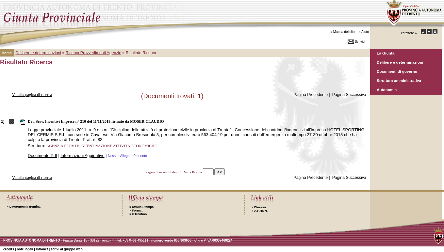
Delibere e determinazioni (400, 62)
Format (135, 210)
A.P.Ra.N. (260, 211)
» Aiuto (364, 32)
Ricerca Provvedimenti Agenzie (93, 53)
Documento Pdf (42, 155)
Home (7, 53)
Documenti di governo (397, 71)
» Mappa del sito (342, 32)
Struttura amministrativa (399, 80)
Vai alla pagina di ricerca (32, 94)
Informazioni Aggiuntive (82, 155)
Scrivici (360, 41)
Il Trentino (138, 214)
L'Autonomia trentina (24, 206)
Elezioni (259, 207)
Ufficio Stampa (141, 207)
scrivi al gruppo (66, 249)
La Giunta (385, 53)
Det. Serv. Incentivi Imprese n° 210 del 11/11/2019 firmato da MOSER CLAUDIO (96, 121)
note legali (25, 249)
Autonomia (387, 89)
